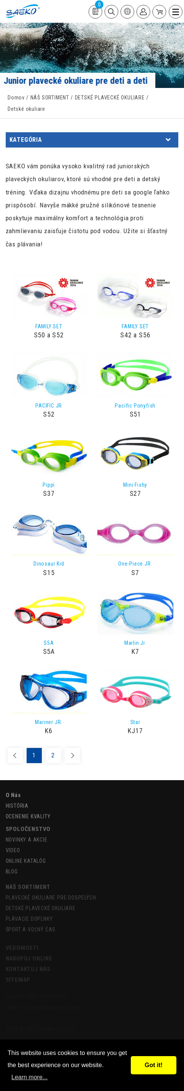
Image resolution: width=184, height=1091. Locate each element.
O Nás (13, 792)
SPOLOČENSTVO (28, 824)
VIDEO (13, 846)
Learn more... (29, 1077)
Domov (16, 99)
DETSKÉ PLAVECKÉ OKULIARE (110, 99)
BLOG (12, 867)
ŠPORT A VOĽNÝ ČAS (31, 926)
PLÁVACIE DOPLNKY (29, 915)
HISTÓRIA (17, 803)
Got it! (153, 1065)
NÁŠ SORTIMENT (49, 99)
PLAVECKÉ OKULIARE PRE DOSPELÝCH (51, 894)
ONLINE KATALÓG (26, 856)
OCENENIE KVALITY (28, 813)
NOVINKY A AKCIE (27, 835)
